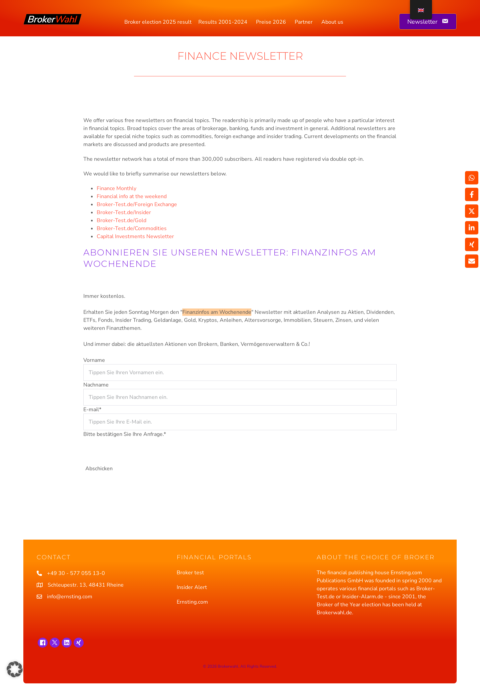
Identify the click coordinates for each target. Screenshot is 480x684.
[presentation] (134, 451)
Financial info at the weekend (132, 196)
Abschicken (99, 468)
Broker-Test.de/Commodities (132, 228)
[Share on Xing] (471, 244)
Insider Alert (192, 587)
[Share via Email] (471, 261)
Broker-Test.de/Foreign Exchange (137, 204)
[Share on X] (471, 211)
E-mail (92, 409)
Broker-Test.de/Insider (124, 212)
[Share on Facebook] (471, 194)
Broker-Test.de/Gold (121, 220)
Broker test (190, 572)
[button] (14, 669)
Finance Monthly (116, 188)
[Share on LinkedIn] (471, 227)
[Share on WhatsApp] (471, 177)
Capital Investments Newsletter (135, 236)
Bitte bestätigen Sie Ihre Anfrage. (124, 434)
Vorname (94, 360)
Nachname (96, 385)
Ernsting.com (192, 602)
